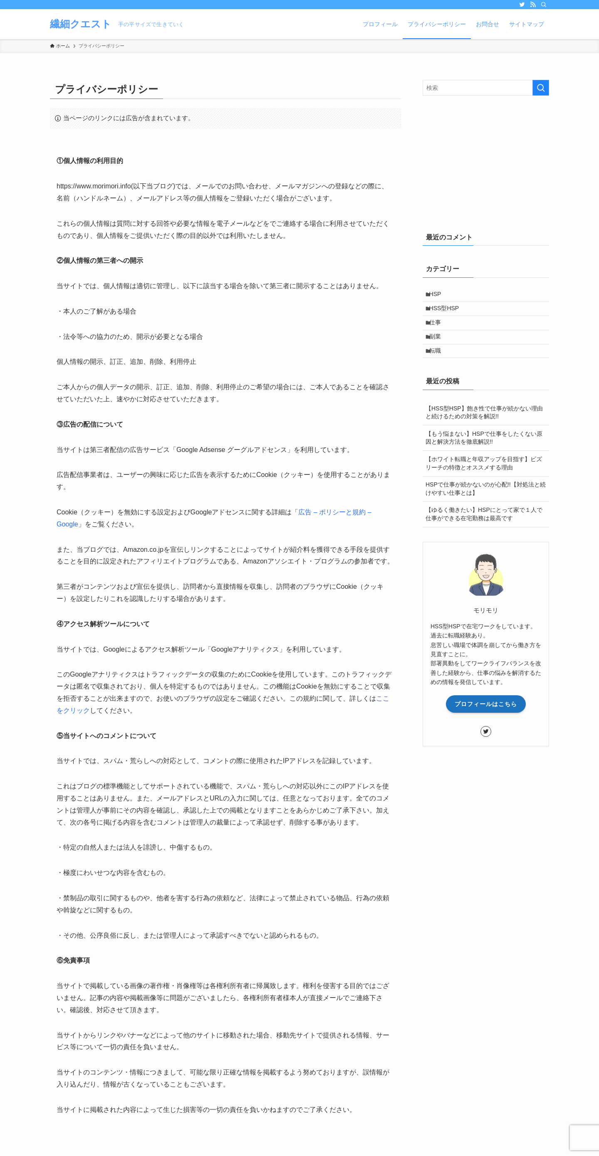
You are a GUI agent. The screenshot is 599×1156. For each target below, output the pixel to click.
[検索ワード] (486, 88)
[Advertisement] (486, 162)
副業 (439, 347)
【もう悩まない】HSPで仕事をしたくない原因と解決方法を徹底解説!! (484, 453)
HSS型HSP (448, 313)
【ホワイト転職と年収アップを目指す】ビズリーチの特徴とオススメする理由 (484, 479)
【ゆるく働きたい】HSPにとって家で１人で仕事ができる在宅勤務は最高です (484, 530)
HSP (439, 295)
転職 (439, 365)
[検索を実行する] (540, 88)
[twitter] (522, 4)
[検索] (543, 4)
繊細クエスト (80, 24)
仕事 (439, 330)
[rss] (532, 4)
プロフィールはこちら (486, 719)
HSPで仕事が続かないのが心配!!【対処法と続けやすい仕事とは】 (486, 504)
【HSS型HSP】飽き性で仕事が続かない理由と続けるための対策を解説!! (484, 428)
